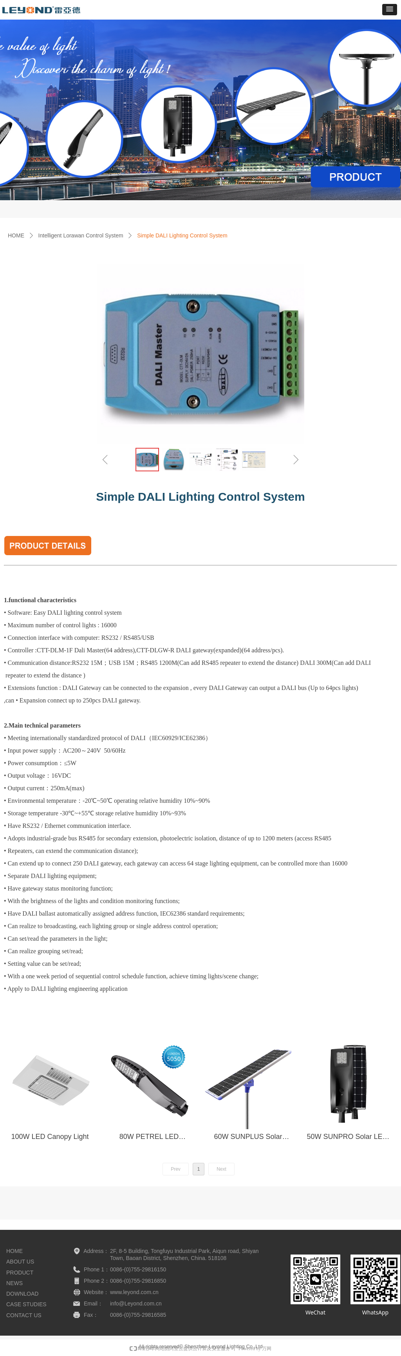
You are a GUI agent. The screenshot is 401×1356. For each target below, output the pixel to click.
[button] (389, 9)
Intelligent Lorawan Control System (80, 235)
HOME (16, 235)
